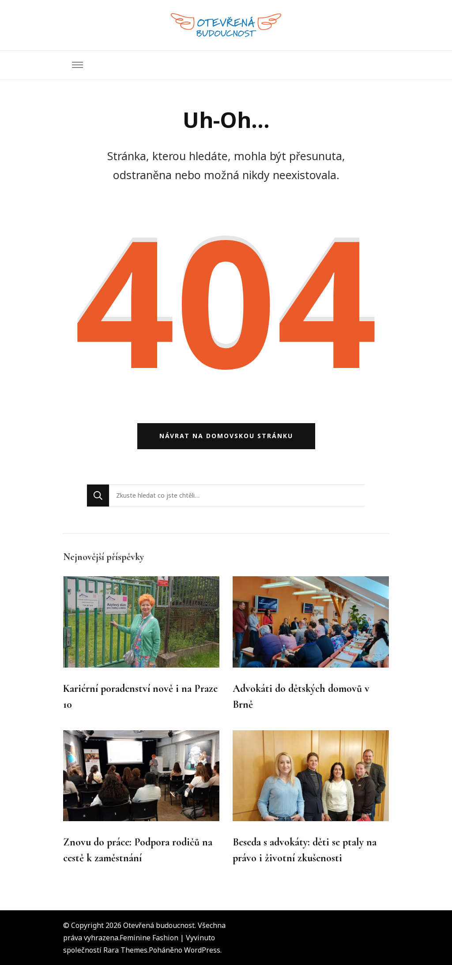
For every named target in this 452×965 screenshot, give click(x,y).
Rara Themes (125, 950)
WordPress (202, 950)
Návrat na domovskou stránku (226, 436)
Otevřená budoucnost (159, 925)
